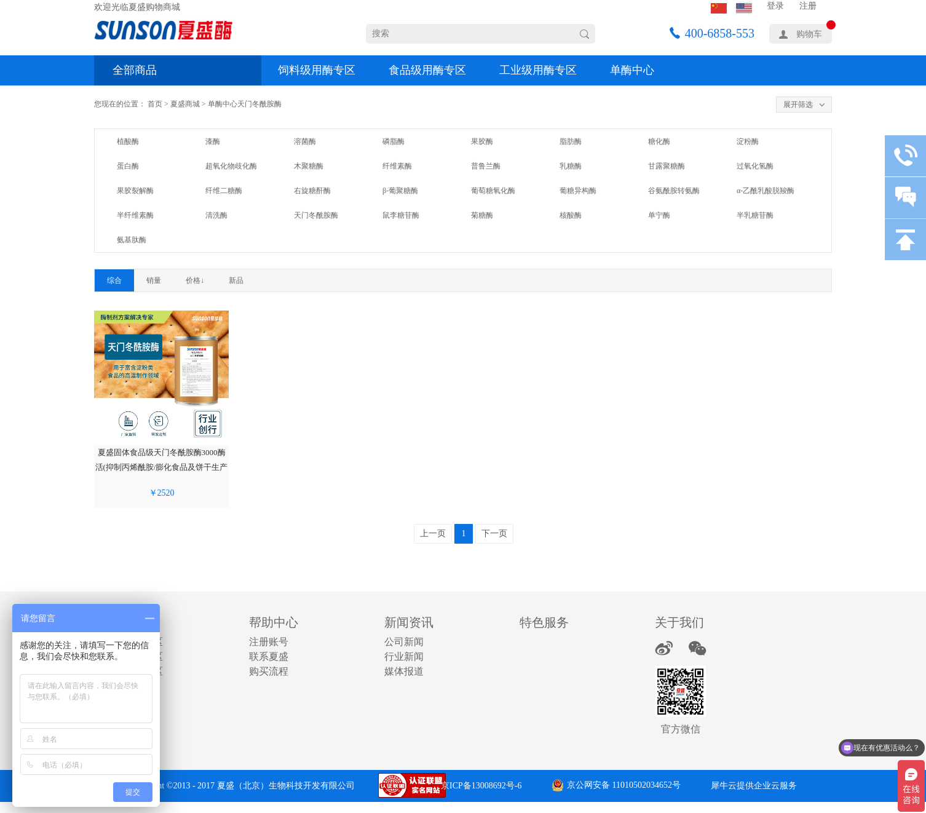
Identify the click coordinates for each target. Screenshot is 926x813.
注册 (808, 5)
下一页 (494, 533)
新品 (236, 280)
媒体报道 (404, 671)
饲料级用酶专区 (316, 70)
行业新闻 (404, 656)
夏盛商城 (185, 104)
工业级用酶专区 (538, 70)
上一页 (433, 533)
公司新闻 (404, 642)
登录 (775, 5)
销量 (153, 280)
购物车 (809, 34)
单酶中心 (632, 70)
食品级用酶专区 (427, 70)
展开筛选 (798, 104)
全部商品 (135, 70)
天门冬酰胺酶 (259, 104)
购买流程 (268, 671)
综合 (114, 280)
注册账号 (268, 642)
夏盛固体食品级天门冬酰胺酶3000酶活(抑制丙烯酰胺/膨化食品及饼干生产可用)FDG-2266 (161, 467)
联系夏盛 (268, 656)
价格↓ (195, 280)
